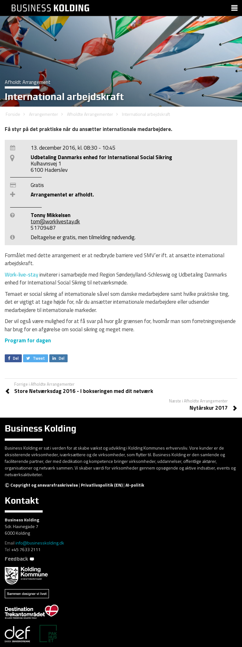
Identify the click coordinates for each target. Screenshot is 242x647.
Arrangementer (43, 114)
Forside (13, 114)
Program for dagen (28, 340)
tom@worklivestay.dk (55, 221)
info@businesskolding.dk (39, 542)
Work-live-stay (21, 275)
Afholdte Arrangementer (90, 114)
